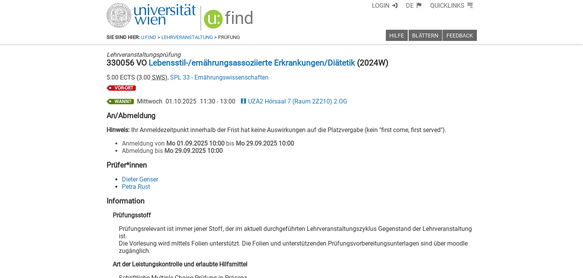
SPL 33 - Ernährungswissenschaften (219, 77)
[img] (229, 21)
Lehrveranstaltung (187, 37)
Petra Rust (136, 186)
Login (380, 5)
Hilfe (396, 35)
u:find (148, 37)
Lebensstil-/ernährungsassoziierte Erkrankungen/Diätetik (252, 63)
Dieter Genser (140, 179)
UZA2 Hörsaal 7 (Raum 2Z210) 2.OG (293, 101)
